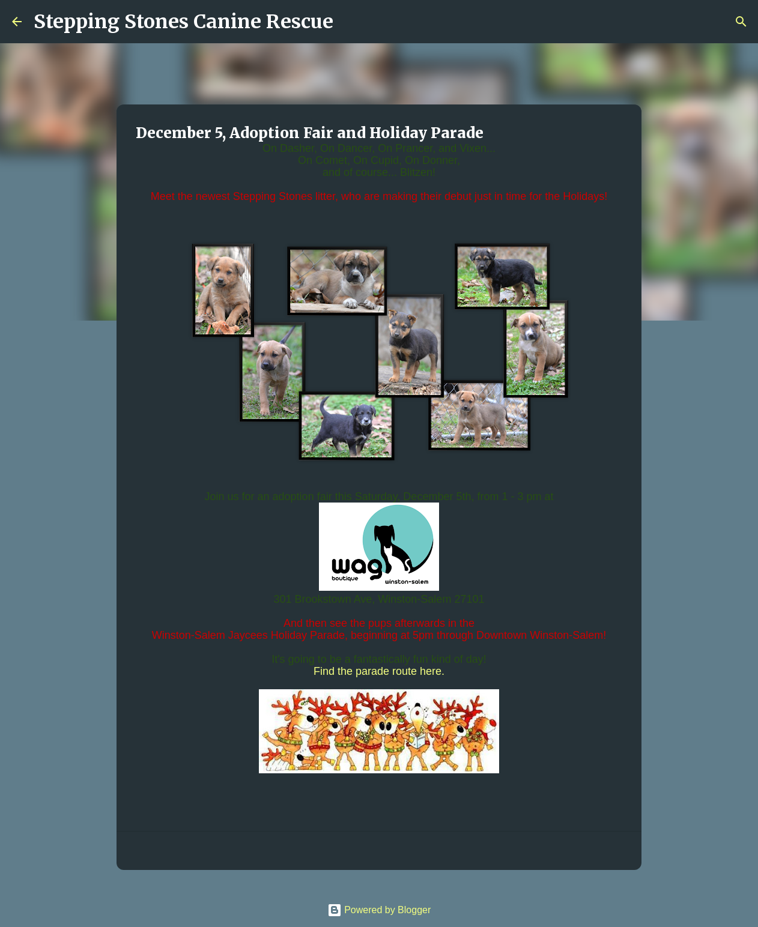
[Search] (350, 21)
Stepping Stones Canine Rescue (183, 22)
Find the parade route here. (379, 671)
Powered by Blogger (379, 910)
